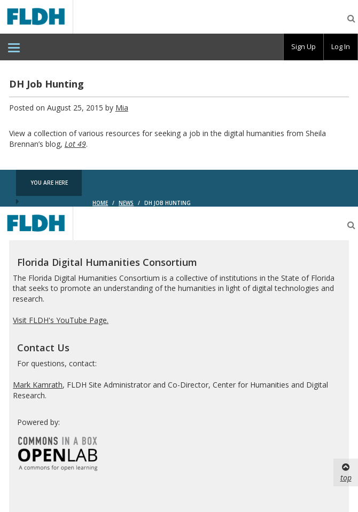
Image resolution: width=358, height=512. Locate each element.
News (126, 203)
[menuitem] (14, 47)
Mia (121, 108)
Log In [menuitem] (340, 46)
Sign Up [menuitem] (303, 46)
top (346, 472)
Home (100, 203)
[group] (303, 47)
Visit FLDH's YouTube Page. (60, 320)
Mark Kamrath (38, 385)
